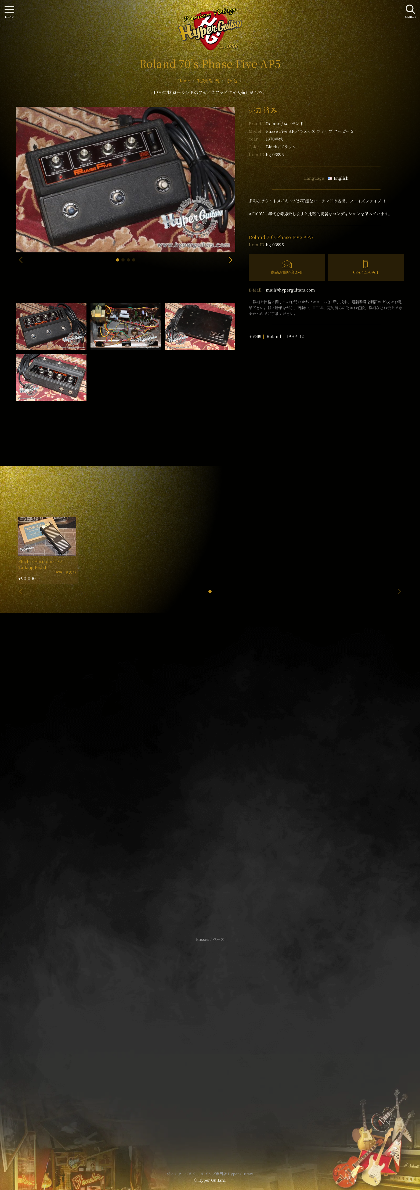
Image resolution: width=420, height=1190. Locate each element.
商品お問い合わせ (287, 272)
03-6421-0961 (365, 272)
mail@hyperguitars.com (290, 290)
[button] (117, 259)
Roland (285, 123)
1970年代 (295, 336)
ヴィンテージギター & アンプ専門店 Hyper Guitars (210, 1173)
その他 (255, 336)
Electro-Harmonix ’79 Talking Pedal (40, 564)
